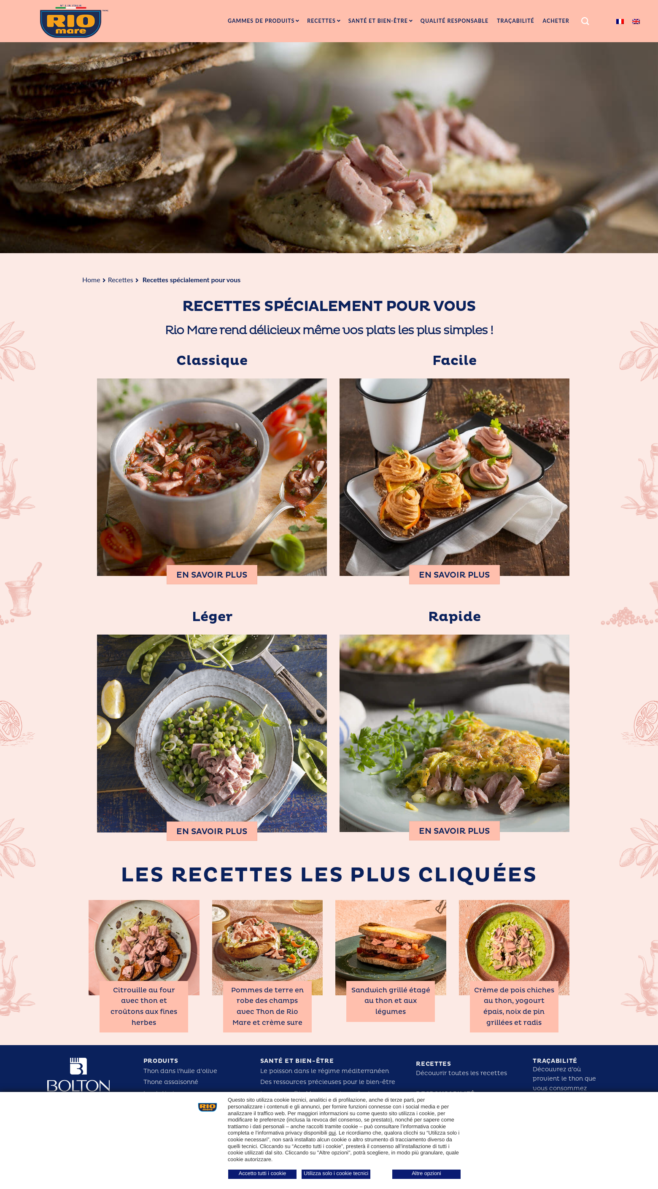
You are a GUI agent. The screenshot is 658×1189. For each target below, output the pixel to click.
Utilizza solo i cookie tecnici (336, 1173)
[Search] (585, 21)
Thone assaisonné (170, 1082)
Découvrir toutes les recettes (461, 1073)
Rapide (454, 617)
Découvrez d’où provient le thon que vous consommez (564, 1079)
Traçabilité (555, 1061)
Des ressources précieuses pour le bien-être (327, 1082)
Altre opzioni (426, 1173)
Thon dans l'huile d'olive (180, 1071)
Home (91, 280)
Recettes (120, 280)
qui (332, 1133)
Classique (212, 361)
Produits (160, 1061)
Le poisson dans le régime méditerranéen (324, 1071)
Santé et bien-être (297, 1061)
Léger (212, 617)
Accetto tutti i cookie (262, 1173)
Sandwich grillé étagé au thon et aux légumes (390, 1001)
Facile (454, 361)
